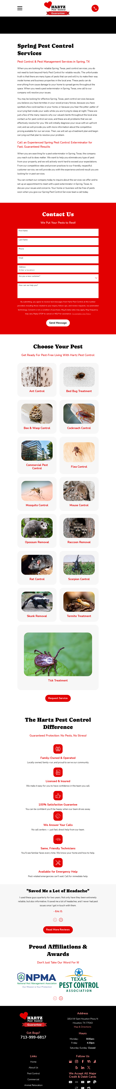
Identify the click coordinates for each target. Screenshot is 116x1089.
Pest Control (33, 1073)
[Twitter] (88, 1067)
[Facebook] (82, 1061)
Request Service (58, 698)
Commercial (33, 1079)
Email (21, 258)
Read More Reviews (58, 929)
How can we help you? (28, 285)
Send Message (58, 323)
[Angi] (94, 1061)
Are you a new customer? (29, 276)
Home (33, 1061)
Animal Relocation (33, 1085)
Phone (21, 249)
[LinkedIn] (82, 1067)
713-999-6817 (33, 1037)
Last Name (23, 240)
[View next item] (61, 920)
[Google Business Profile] (70, 1061)
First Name (23, 231)
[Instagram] (76, 1061)
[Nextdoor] (88, 1061)
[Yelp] (76, 1067)
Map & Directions (82, 1026)
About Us (33, 1067)
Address (22, 267)
